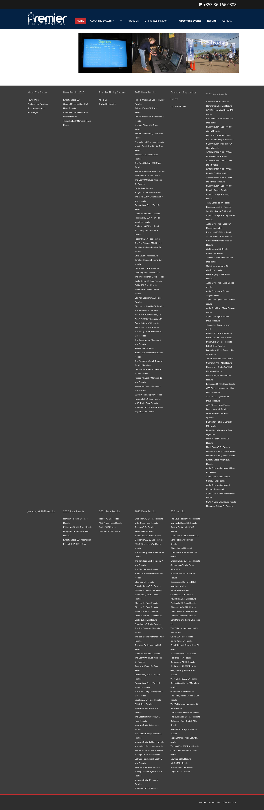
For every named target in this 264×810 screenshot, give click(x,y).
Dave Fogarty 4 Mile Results (147, 272)
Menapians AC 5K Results (146, 611)
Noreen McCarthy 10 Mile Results (221, 451)
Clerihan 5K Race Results (146, 603)
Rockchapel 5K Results (145, 348)
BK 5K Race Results (215, 346)
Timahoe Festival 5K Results (183, 616)
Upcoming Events (178, 106)
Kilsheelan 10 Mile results (181, 548)
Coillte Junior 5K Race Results (148, 616)
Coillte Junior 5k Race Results (148, 281)
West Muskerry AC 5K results (219, 211)
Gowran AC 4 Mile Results (182, 691)
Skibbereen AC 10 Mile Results (149, 540)
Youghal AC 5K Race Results (148, 192)
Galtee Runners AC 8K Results (148, 590)
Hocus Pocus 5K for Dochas (219, 135)
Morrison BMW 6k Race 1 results (149, 742)
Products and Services (37, 104)
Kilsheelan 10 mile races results (149, 746)
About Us (133, 20)
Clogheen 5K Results (144, 582)
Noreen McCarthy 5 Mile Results (220, 455)
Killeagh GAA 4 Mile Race (74, 544)
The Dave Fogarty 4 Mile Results (185, 519)
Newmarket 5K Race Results (148, 399)
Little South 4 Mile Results (146, 256)
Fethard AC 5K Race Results (148, 239)
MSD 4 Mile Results (179, 763)
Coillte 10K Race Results (146, 285)
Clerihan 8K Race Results (146, 607)
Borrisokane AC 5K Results (218, 207)
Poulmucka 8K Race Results (147, 226)
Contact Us (229, 802)
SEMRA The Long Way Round (148, 395)
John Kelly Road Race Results (220, 359)
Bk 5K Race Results (144, 188)
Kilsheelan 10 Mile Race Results (149, 142)
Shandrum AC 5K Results (217, 102)
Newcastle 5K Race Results (147, 767)
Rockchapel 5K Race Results (219, 232)
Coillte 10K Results (214, 253)
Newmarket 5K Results (180, 759)
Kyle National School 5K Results (184, 712)
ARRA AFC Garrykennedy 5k (148, 315)
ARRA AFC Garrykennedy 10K (148, 319)
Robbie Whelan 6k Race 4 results (150, 171)
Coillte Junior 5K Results (217, 249)
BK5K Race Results (144, 704)
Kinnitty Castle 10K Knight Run (77, 540)
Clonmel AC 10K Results (181, 594)
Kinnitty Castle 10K (71, 100)
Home (80, 20)
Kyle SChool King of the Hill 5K (220, 139)
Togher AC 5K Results (145, 411)
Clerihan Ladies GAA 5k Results (149, 306)
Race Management (36, 108)
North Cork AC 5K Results (218, 447)
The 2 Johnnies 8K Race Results (185, 717)
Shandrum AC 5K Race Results (149, 407)
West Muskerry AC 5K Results (183, 679)
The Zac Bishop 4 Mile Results (148, 243)
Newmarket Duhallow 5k (110, 531)
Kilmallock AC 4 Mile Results (183, 607)
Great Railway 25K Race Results (185, 561)
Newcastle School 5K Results (219, 506)
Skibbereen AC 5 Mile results (148, 536)
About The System (102, 20)
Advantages (32, 112)
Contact (227, 20)
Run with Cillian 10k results (147, 323)
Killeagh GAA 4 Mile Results (147, 755)
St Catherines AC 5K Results (148, 310)
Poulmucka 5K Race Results (147, 213)
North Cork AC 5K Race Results (149, 750)
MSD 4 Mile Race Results (146, 403)
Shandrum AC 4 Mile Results (148, 176)
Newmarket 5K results (145, 531)
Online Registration (155, 20)
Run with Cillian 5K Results (147, 327)
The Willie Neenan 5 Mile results (149, 277)
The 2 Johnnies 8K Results (218, 203)
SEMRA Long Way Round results (221, 502)
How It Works (33, 100)
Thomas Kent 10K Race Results (184, 746)
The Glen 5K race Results (146, 569)
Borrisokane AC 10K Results (183, 666)
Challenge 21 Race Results (147, 268)
